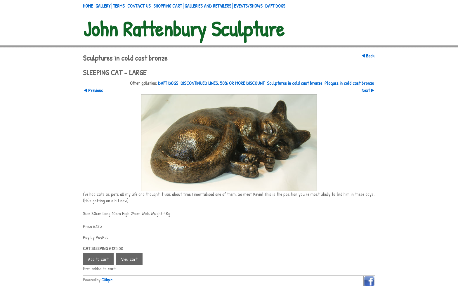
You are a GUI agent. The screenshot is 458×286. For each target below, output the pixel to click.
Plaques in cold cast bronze (349, 83)
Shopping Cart (167, 6)
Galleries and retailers (208, 6)
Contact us (139, 6)
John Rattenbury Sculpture (183, 29)
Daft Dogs (275, 6)
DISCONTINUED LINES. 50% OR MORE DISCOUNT (223, 83)
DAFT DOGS (168, 83)
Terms (119, 6)
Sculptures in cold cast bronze (294, 83)
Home (88, 6)
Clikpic (106, 280)
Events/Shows (248, 6)
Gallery (103, 6)
